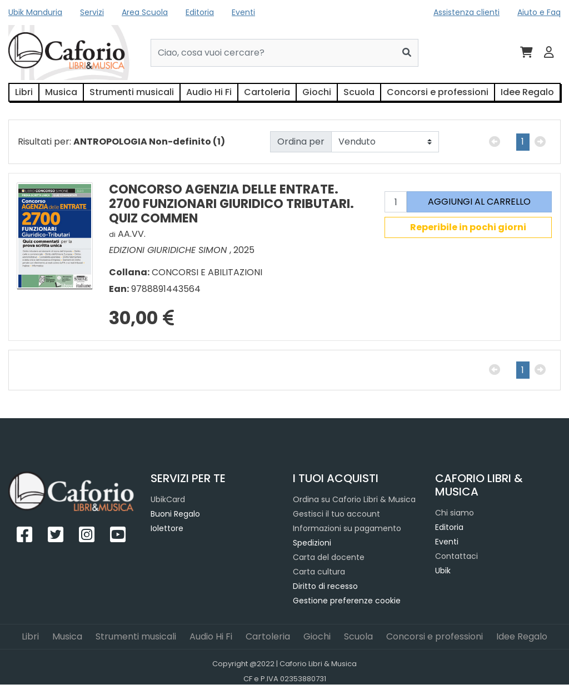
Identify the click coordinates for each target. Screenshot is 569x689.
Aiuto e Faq (539, 12)
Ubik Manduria (35, 12)
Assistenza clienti (466, 12)
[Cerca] (407, 53)
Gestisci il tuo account (336, 513)
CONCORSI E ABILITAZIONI (207, 272)
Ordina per (301, 141)
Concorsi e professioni (437, 92)
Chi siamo (454, 512)
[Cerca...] (273, 53)
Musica (61, 92)
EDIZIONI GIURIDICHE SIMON (169, 250)
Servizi (92, 12)
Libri (24, 92)
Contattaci (456, 556)
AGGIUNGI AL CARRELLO (479, 201)
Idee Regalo (527, 92)
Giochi (316, 92)
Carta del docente (329, 557)
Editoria (200, 12)
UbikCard (168, 499)
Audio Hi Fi (209, 92)
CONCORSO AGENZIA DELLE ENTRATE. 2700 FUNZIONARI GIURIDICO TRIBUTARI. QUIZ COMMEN (231, 203)
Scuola (359, 92)
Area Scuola (145, 12)
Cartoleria (267, 92)
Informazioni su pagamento (347, 528)
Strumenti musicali (131, 92)
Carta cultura (319, 571)
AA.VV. (132, 233)
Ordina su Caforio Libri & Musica (354, 499)
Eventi (243, 12)
